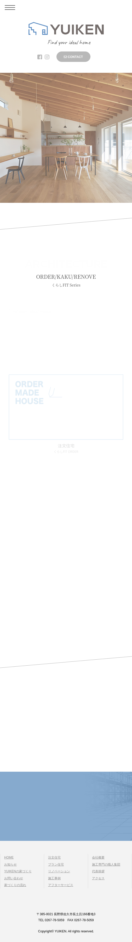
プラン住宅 (56, 864)
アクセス (98, 878)
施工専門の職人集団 (106, 864)
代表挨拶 (98, 871)
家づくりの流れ (15, 885)
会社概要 (98, 857)
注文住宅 (54, 857)
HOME (9, 857)
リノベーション (59, 871)
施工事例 (54, 878)
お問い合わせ (13, 878)
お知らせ (10, 864)
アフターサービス (60, 885)
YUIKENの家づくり (18, 871)
